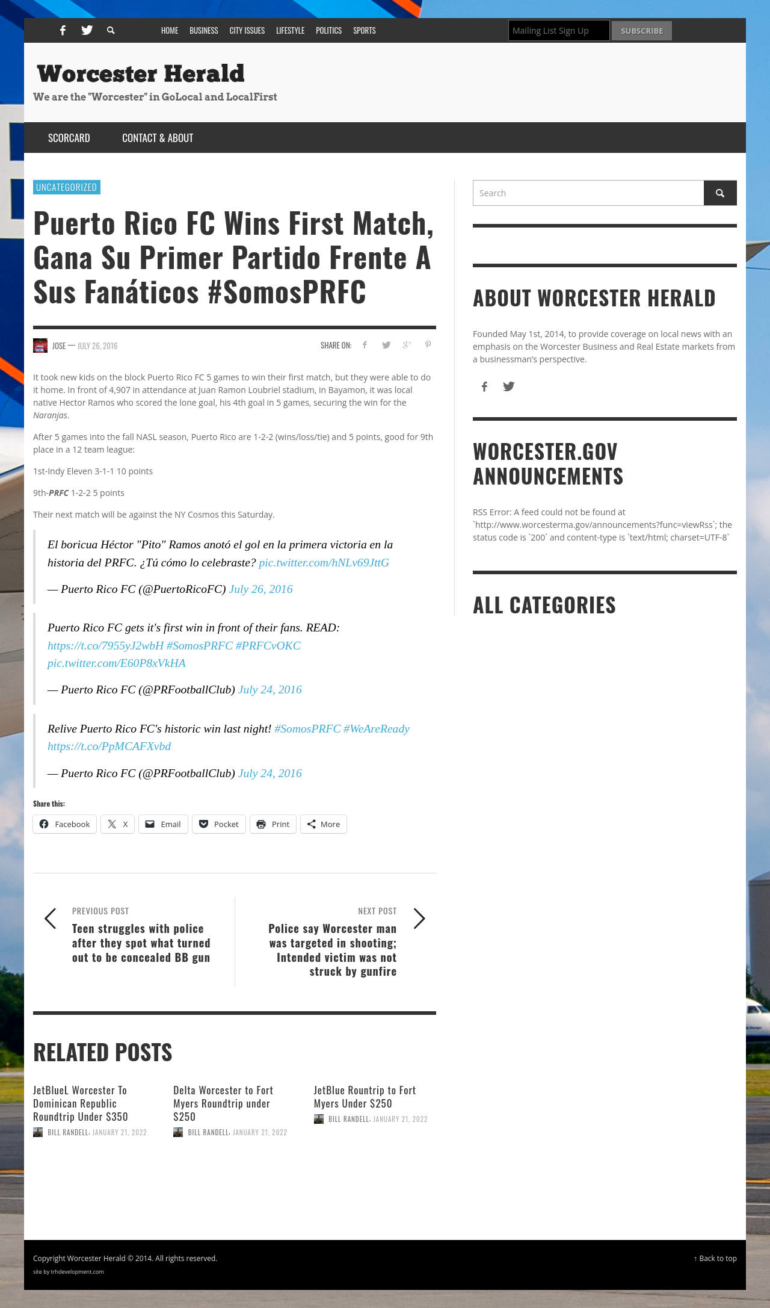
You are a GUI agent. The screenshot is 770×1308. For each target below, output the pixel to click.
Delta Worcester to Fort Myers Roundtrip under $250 (223, 1103)
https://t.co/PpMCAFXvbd (109, 746)
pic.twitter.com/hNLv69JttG (324, 562)
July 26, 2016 (98, 345)
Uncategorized (66, 186)
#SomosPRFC (200, 645)
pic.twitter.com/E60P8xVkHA (117, 663)
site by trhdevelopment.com (68, 1271)
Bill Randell (68, 1132)
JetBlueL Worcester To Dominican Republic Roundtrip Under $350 (80, 1103)
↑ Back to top (715, 1258)
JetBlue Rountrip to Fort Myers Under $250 (365, 1096)
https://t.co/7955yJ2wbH (106, 645)
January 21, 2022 (120, 1132)
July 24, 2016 (270, 689)
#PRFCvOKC (268, 645)
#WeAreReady (376, 728)
